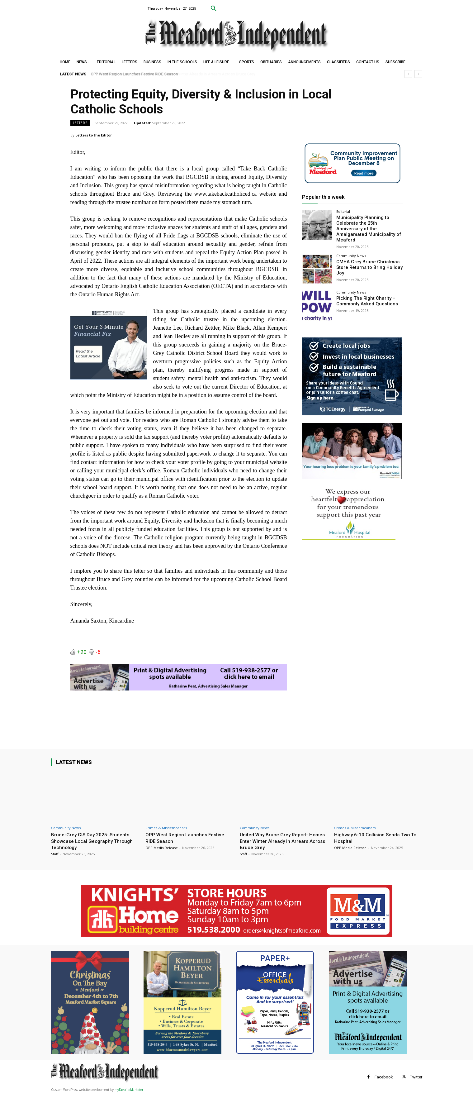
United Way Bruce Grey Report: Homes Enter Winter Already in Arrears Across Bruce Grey (276, 840)
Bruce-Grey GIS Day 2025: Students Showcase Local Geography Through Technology (95, 840)
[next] (418, 74)
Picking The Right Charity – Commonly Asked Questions (365, 294)
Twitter (416, 1077)
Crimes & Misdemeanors (166, 827)
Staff (54, 854)
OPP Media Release (161, 847)
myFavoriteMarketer (129, 1089)
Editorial (343, 211)
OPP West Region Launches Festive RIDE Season (134, 74)
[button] (213, 8)
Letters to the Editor (93, 135)
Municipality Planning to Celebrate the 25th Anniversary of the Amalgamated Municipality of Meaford (367, 225)
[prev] (408, 74)
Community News (351, 249)
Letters (80, 123)
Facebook (384, 1077)
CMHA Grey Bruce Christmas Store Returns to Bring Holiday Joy (367, 260)
